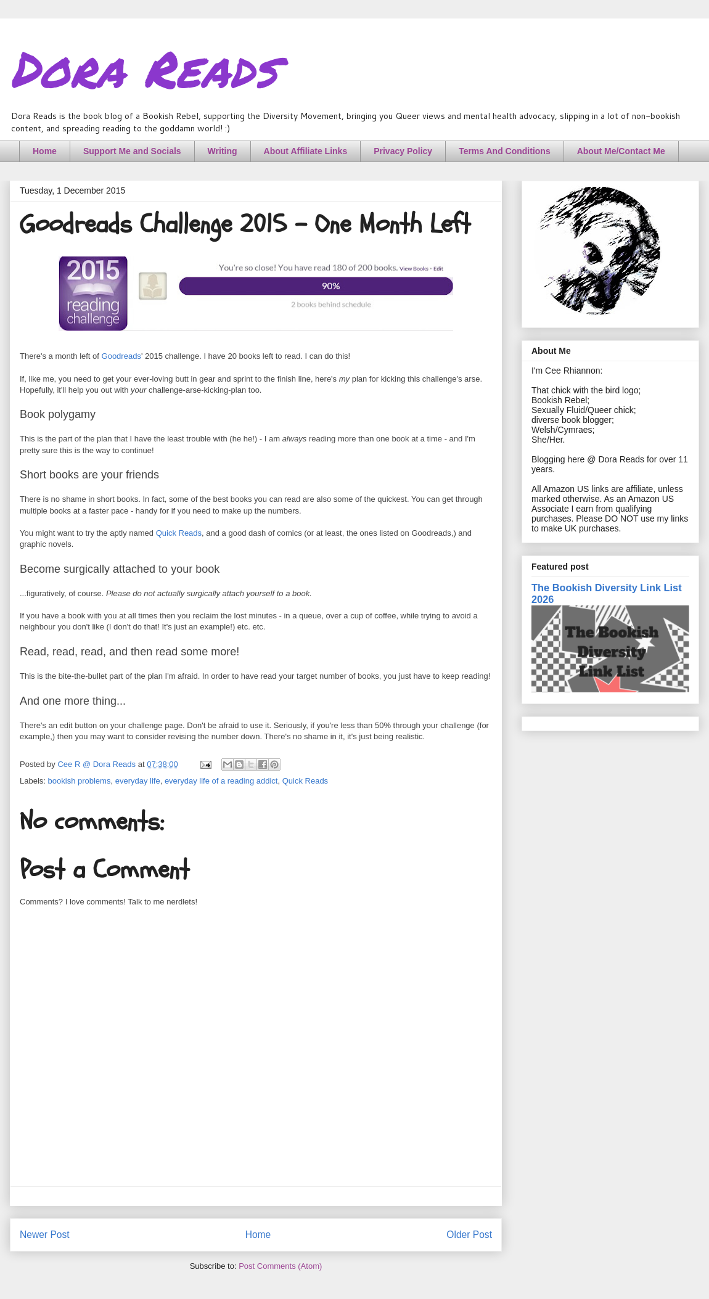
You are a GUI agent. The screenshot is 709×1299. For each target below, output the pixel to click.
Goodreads (121, 356)
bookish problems (79, 780)
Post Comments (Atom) (280, 1266)
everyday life (137, 780)
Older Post (469, 1234)
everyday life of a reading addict (221, 780)
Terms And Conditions (505, 151)
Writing (222, 151)
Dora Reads (143, 68)
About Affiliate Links (306, 151)
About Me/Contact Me (621, 151)
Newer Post (45, 1234)
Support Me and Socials (132, 151)
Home (45, 151)
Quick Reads (179, 533)
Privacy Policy (403, 151)
